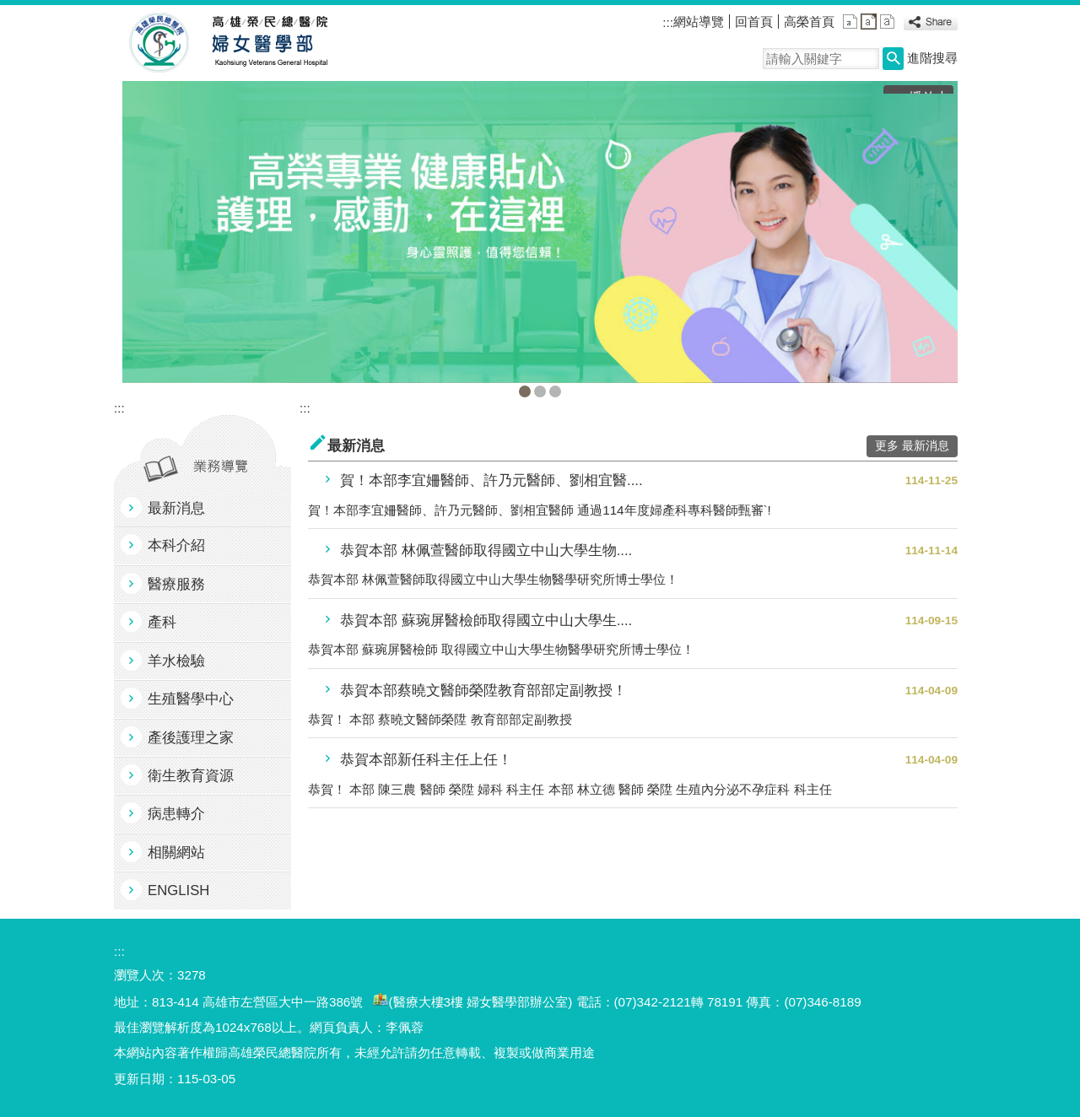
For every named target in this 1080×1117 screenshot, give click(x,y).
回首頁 (754, 21)
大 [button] (887, 21)
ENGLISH (178, 890)
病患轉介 (176, 814)
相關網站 (176, 852)
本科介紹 (176, 545)
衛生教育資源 (191, 776)
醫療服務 (176, 584)
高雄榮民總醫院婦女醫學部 (269, 43)
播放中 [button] (929, 97)
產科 (162, 622)
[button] (893, 58)
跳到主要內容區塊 (8, 8)
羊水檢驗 (176, 661)
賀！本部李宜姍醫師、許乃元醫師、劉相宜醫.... (491, 480)
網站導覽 (698, 21)
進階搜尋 (932, 58)
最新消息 (176, 508)
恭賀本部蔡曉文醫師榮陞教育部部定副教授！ (483, 691)
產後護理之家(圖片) (555, 391)
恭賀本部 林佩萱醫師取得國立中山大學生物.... (486, 550)
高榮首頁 (809, 21)
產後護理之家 (191, 738)
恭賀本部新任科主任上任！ (426, 760)
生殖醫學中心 (191, 699)
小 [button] (850, 21)
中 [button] (869, 21)
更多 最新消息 (912, 446)
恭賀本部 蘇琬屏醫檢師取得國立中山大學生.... (486, 620)
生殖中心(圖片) (540, 391)
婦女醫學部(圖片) (525, 391)
